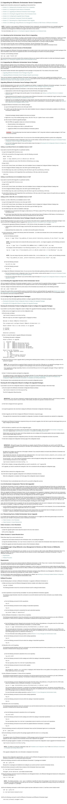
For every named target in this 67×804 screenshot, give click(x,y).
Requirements (6, 555)
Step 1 (46, 255)
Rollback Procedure (7, 557)
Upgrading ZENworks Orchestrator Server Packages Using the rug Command (20, 75)
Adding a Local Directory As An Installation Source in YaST (20, 97)
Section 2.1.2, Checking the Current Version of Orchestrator (16, 9)
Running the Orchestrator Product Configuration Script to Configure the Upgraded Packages (24, 301)
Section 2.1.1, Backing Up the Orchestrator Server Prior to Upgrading (18, 7)
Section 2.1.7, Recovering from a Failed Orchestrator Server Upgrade (19, 20)
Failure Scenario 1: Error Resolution (11, 520)
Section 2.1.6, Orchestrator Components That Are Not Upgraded (17, 18)
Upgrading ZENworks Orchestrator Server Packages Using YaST (18, 72)
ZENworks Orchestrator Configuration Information (40, 376)
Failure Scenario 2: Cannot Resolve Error (12, 522)
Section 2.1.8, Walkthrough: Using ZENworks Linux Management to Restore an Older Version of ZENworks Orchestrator (30, 22)
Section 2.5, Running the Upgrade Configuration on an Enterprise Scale (30, 31)
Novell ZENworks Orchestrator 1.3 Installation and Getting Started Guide (29, 377)
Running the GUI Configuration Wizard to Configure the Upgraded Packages (20, 303)
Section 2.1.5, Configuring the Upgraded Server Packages (16, 16)
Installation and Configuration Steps (39, 746)
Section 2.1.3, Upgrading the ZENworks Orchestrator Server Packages (19, 11)
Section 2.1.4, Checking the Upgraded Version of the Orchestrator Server (19, 13)
